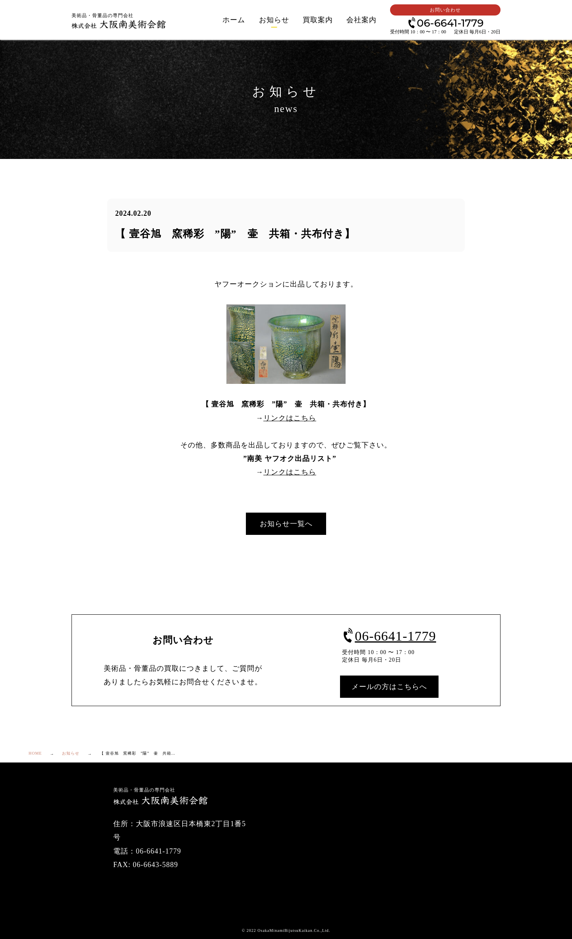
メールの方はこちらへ (389, 687)
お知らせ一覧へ (286, 524)
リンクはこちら (289, 418)
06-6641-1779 (445, 22)
